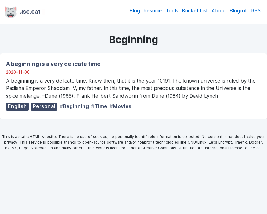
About (218, 11)
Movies (122, 106)
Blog (134, 11)
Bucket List (195, 11)
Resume (152, 11)
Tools (172, 11)
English (17, 106)
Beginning (76, 106)
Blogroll (238, 11)
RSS (256, 11)
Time (100, 106)
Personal (44, 106)
